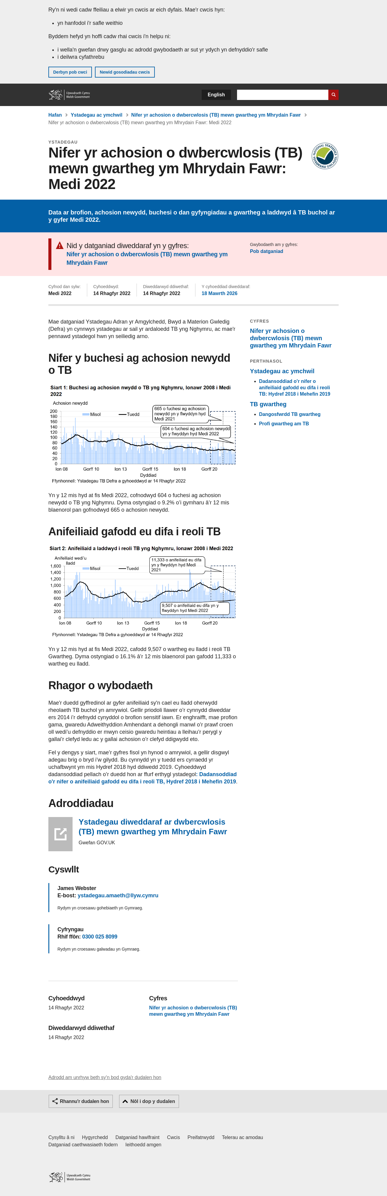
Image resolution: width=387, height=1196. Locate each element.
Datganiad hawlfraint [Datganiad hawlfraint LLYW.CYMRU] (137, 1137)
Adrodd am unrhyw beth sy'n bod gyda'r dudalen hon (104, 1077)
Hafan (55, 115)
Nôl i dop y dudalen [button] (152, 1101)
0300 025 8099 (99, 937)
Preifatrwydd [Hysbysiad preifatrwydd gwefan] (200, 1137)
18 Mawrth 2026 (219, 293)
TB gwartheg (268, 404)
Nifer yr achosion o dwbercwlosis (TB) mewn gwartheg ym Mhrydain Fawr (216, 115)
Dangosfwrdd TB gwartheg (290, 414)
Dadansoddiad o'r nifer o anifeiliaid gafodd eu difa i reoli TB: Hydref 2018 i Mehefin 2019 (294, 388)
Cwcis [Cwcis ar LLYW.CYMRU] (173, 1137)
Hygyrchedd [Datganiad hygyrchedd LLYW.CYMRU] (95, 1137)
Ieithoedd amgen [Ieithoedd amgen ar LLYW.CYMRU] (143, 1144)
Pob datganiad (266, 251)
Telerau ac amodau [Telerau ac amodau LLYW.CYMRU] (242, 1137)
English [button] (216, 94)
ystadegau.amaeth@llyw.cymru (118, 895)
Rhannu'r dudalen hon (84, 1101)
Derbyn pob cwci (70, 72)
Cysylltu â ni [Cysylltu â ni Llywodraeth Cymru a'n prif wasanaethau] (61, 1137)
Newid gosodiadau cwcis (125, 72)
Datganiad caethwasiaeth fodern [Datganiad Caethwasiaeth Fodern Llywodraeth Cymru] (83, 1144)
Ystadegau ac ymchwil (96, 115)
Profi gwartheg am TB (284, 423)
